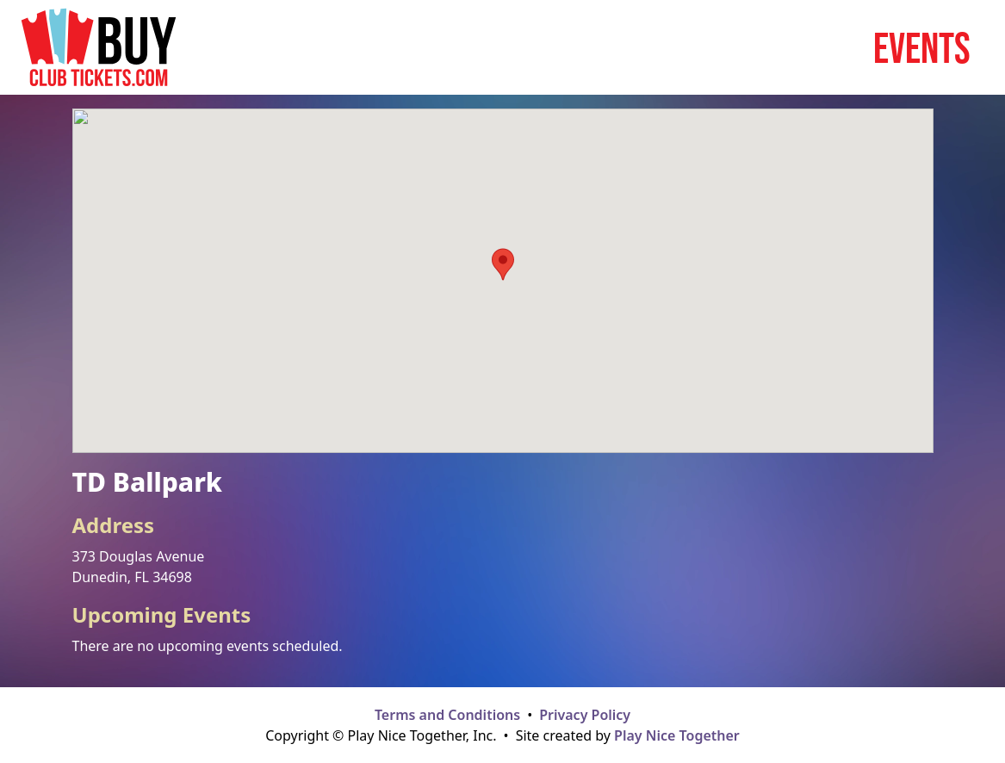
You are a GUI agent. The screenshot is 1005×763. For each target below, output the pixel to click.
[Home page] (98, 47)
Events (922, 47)
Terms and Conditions (447, 714)
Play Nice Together (677, 735)
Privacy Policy (584, 714)
